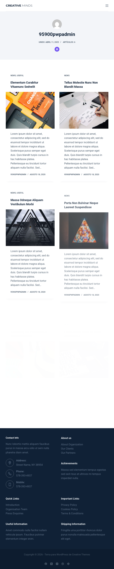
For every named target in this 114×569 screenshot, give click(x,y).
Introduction (13, 505)
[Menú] (106, 5)
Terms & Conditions (72, 513)
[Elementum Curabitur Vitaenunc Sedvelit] (30, 110)
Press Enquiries (14, 513)
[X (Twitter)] (51, 564)
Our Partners (68, 452)
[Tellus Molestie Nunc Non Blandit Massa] (83, 111)
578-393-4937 (24, 475)
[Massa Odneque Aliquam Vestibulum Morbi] (30, 241)
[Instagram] (57, 564)
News (13, 75)
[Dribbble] (62, 564)
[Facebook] (46, 564)
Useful (20, 75)
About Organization (72, 444)
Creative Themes (81, 554)
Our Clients (67, 448)
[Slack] (68, 564)
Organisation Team (16, 509)
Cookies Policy (69, 509)
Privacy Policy (69, 505)
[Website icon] (57, 49)
